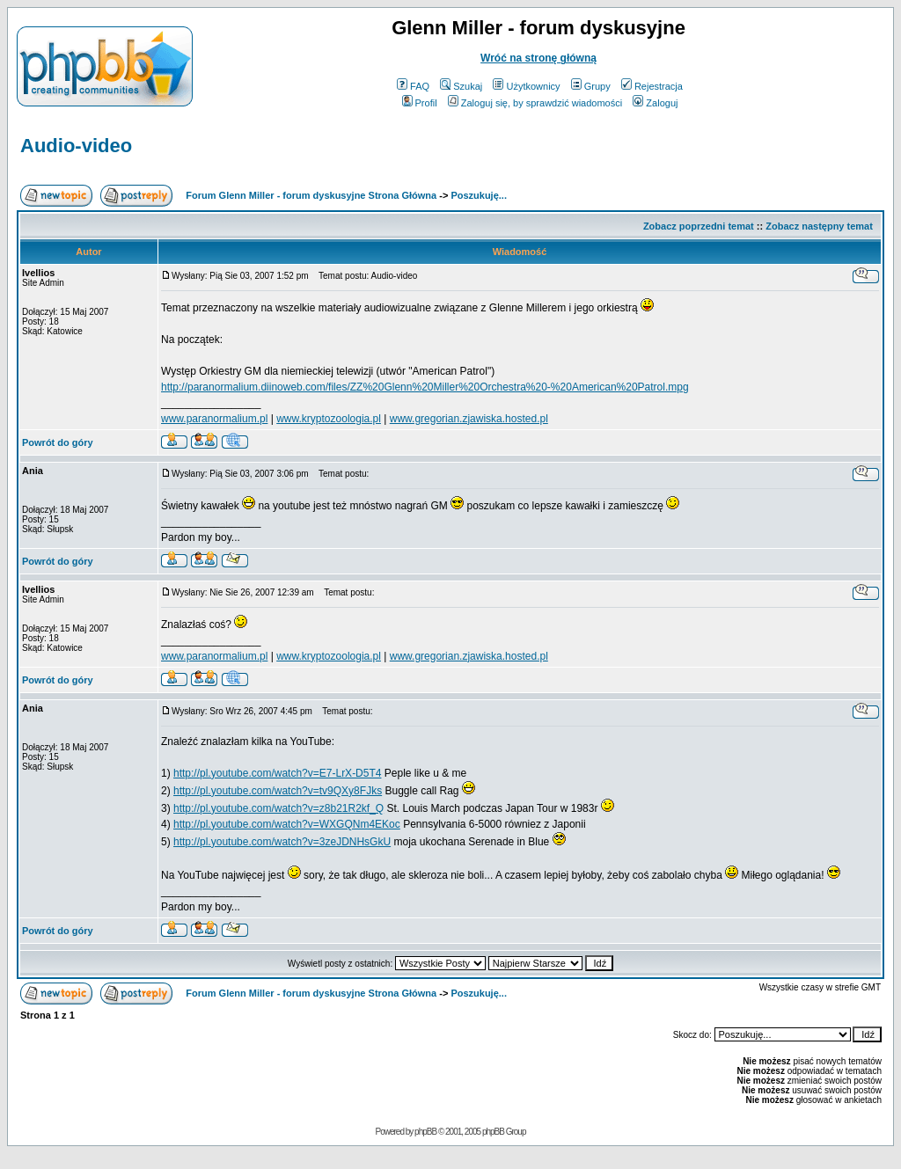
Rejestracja (652, 86)
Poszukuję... (478, 195)
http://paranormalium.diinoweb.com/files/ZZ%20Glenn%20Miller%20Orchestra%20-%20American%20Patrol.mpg (425, 387)
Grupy (591, 86)
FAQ (413, 86)
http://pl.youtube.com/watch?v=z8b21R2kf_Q (278, 808)
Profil (419, 103)
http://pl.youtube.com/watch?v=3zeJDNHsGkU (282, 842)
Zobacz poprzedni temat (698, 226)
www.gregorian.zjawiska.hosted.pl (469, 419)
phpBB (425, 1131)
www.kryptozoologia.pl (328, 419)
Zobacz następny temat (819, 226)
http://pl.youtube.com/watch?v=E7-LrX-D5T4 (277, 773)
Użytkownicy (526, 86)
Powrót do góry (57, 442)
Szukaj (461, 86)
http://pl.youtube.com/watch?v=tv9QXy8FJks (277, 791)
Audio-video (76, 146)
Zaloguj (655, 103)
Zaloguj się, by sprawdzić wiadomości (535, 103)
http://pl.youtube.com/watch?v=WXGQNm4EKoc (286, 824)
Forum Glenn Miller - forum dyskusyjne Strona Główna (311, 195)
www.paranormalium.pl (214, 419)
